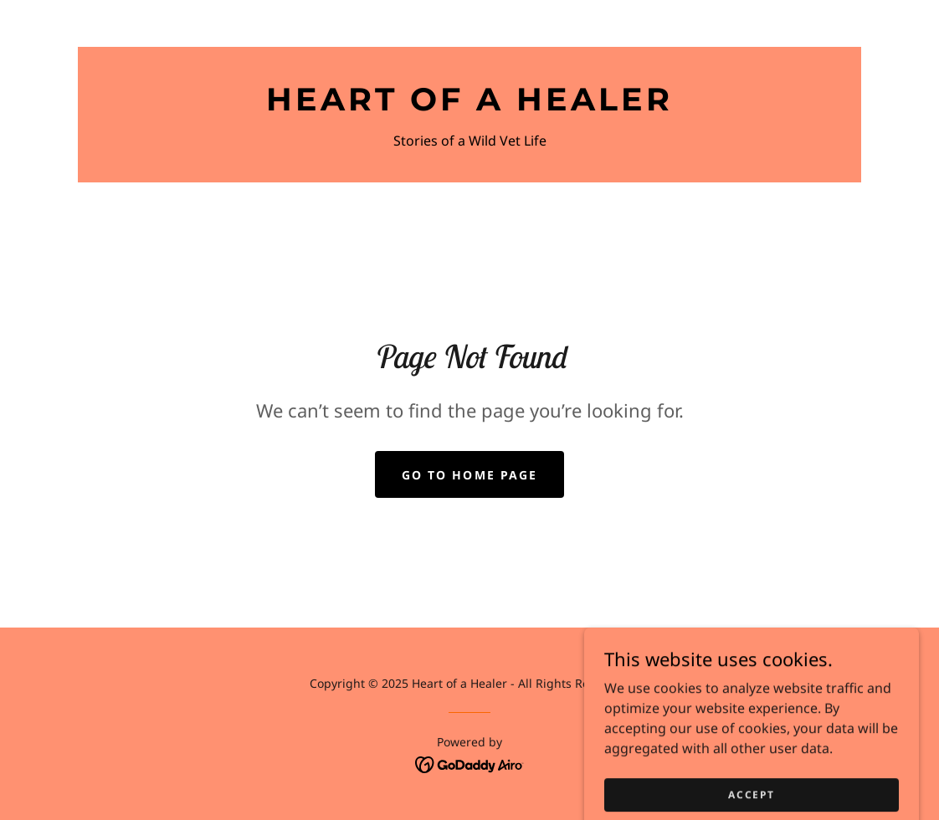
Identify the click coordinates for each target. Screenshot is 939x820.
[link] (469, 105)
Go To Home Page (469, 475)
